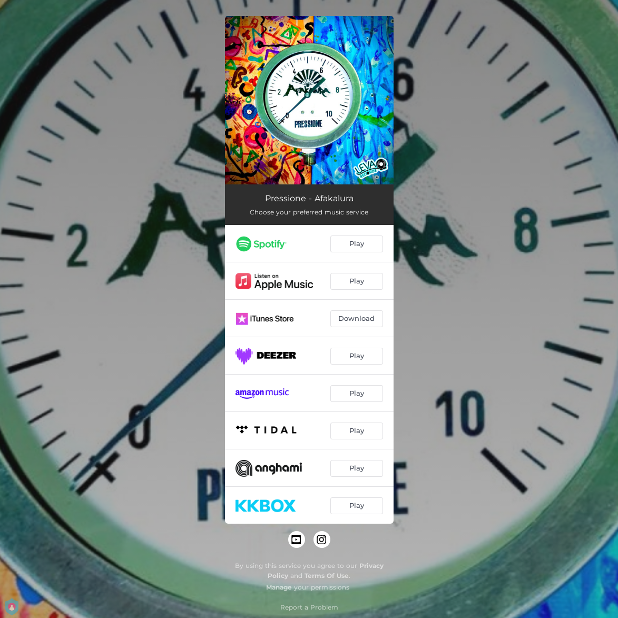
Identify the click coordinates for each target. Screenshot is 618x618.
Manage (279, 587)
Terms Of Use (327, 576)
